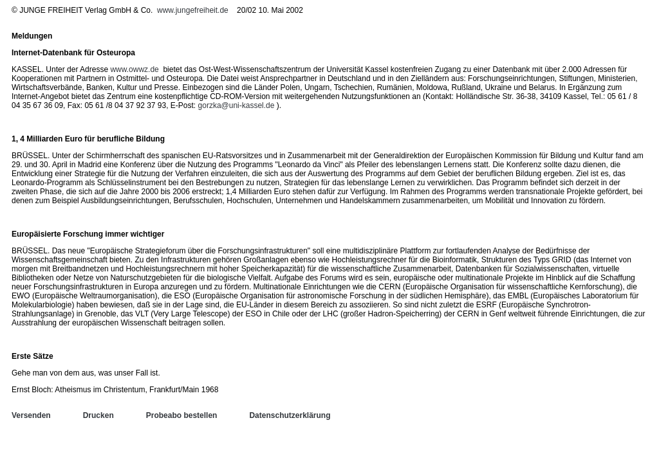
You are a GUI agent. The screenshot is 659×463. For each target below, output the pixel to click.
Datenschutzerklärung (289, 415)
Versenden (31, 415)
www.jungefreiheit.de (192, 10)
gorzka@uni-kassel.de (236, 105)
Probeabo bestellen (182, 415)
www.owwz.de (134, 69)
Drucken (98, 415)
